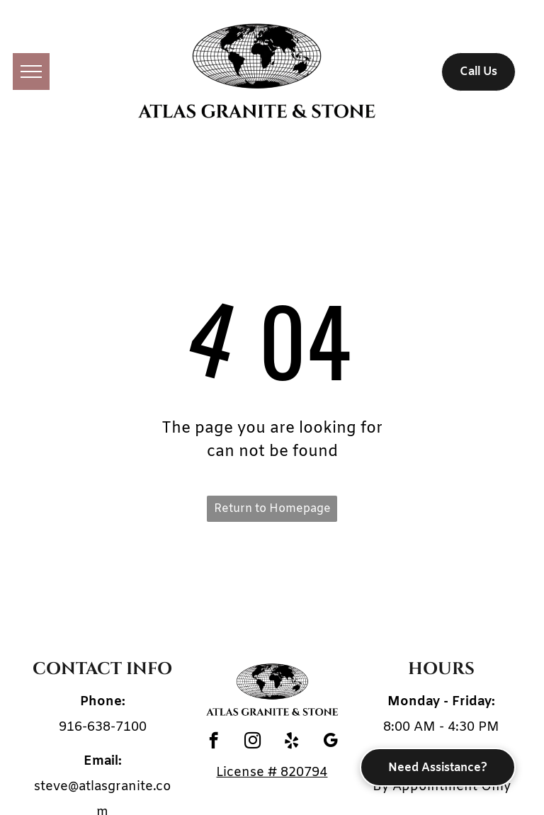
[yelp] (291, 742)
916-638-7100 (103, 727)
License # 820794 (271, 772)
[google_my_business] (330, 742)
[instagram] (252, 742)
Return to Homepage (272, 508)
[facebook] (213, 742)
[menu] (31, 71)
